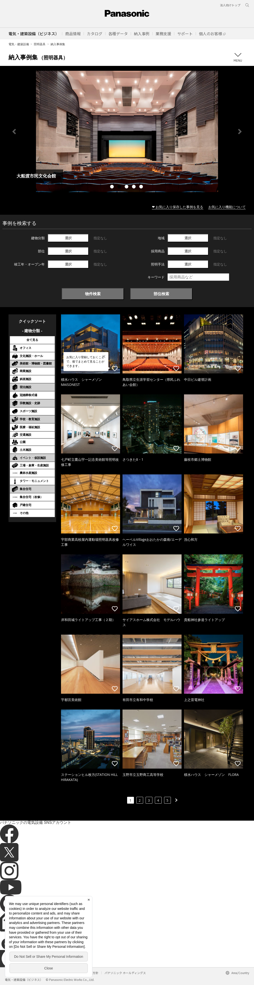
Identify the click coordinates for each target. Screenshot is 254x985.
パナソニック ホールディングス (125, 973)
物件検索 (93, 293)
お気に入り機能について (227, 206)
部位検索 (161, 293)
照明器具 (39, 44)
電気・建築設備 (19, 44)
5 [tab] (141, 187)
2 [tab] (119, 187)
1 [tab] (112, 187)
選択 (68, 238)
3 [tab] (127, 187)
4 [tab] (134, 187)
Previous (14, 131)
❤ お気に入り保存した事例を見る (177, 206)
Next (240, 131)
